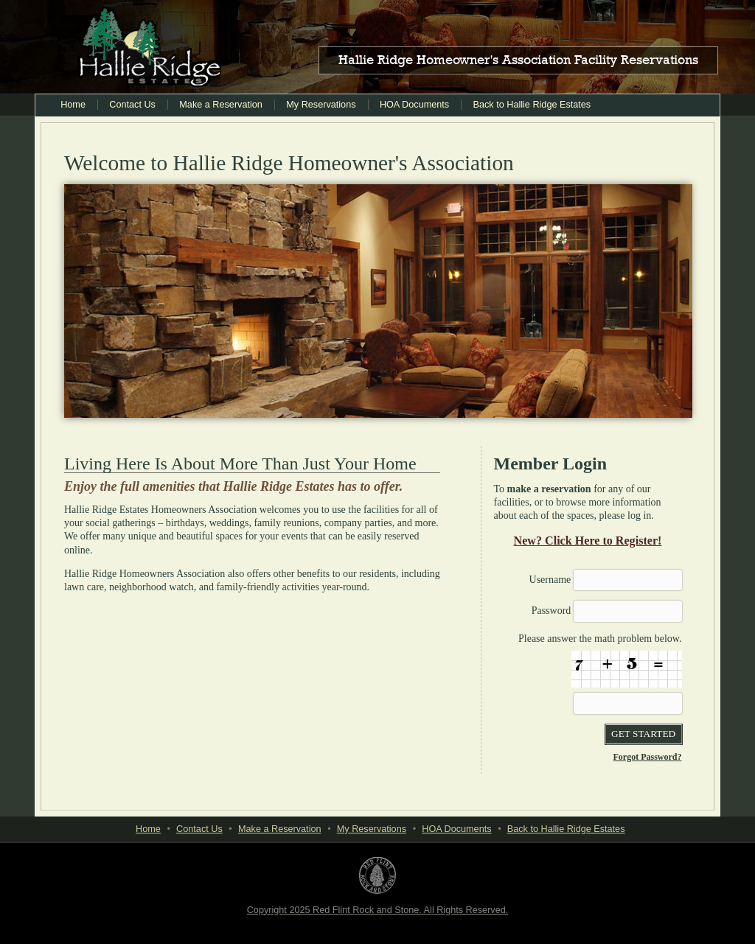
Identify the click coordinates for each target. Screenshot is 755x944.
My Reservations (320, 104)
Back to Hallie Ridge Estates (532, 104)
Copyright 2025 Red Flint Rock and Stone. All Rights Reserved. (378, 910)
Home (73, 104)
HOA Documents (414, 104)
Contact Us (132, 104)
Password (551, 610)
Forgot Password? (647, 757)
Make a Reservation (220, 104)
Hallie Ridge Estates (149, 47)
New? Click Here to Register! (588, 540)
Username (550, 579)
